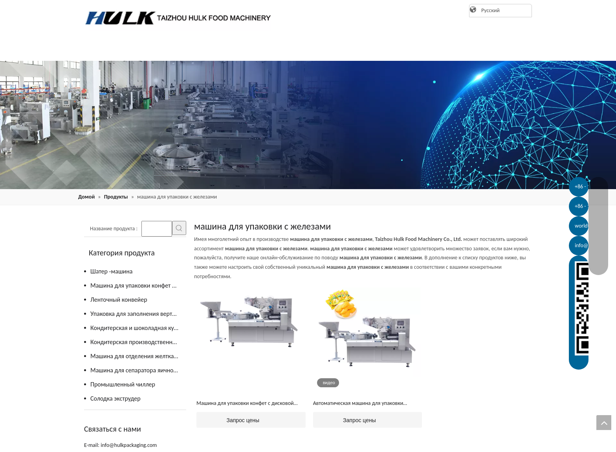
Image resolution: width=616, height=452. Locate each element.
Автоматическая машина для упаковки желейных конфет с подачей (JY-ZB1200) (359, 404)
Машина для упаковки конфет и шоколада (138, 285)
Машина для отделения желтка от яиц (138, 356)
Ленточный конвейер (118, 299)
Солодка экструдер (115, 398)
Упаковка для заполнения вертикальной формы (138, 313)
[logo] (174, 17)
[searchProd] (156, 229)
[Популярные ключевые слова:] (179, 228)
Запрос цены (227, 420)
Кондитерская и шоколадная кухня (136, 328)
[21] (308, 125)
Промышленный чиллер (122, 384)
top (603, 422)
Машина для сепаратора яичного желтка (138, 370)
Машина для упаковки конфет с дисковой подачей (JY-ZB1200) (245, 404)
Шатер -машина (111, 271)
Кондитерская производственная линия (138, 342)
